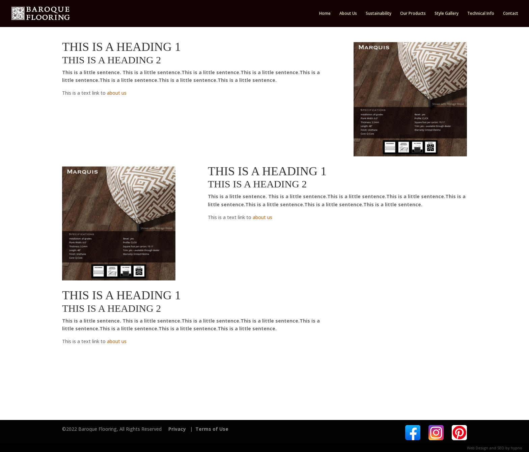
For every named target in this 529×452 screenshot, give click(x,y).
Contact (510, 13)
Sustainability (378, 13)
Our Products (413, 13)
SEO (500, 447)
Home (325, 13)
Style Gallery (446, 13)
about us (117, 93)
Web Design (477, 447)
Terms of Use (211, 429)
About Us (348, 13)
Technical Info (480, 13)
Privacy (177, 429)
